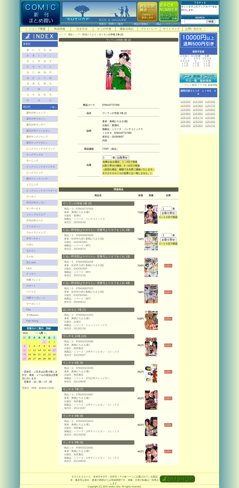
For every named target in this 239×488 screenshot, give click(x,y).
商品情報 (59, 28)
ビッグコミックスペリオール (41, 190)
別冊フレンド (33, 279)
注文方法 (82, 28)
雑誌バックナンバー (167, 24)
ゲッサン (31, 196)
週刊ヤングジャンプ (37, 136)
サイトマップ (171, 28)
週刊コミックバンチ (37, 178)
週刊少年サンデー (35, 124)
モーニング (32, 160)
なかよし (31, 250)
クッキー (31, 273)
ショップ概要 (37, 28)
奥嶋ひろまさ (89, 34)
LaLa (29, 268)
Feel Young (32, 321)
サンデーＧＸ (33, 208)
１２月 (184, 63)
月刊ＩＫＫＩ (33, 238)
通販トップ (74, 34)
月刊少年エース (34, 220)
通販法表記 (127, 28)
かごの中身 (104, 28)
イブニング (32, 184)
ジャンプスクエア (35, 214)
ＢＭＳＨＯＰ (100, 476)
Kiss (28, 309)
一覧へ (53, 107)
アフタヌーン (33, 226)
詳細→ (49, 328)
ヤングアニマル (34, 154)
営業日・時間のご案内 (115, 24)
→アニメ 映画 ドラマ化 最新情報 (198, 85)
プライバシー (149, 28)
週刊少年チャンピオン (38, 130)
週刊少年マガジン (35, 118)
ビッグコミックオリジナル (40, 166)
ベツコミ (31, 291)
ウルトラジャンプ (35, 232)
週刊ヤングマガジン (37, 142)
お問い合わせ (193, 28)
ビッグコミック (34, 172)
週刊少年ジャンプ (35, 112)
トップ (62, 34)
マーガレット (33, 303)
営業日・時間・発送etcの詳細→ (39, 388)
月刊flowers (32, 315)
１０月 (206, 65)
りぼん (29, 244)
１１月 (184, 65)
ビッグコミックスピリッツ (40, 148)
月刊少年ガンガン (35, 202)
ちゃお (29, 256)
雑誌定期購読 (141, 24)
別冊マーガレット (35, 297)
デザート (31, 285)
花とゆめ (31, 262)
